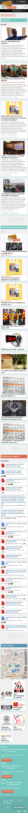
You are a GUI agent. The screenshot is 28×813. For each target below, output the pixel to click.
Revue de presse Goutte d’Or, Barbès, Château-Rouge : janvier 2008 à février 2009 (16, 627)
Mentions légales (8, 802)
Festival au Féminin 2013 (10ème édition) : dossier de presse (14, 465)
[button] (16, 654)
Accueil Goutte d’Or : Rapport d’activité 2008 (16, 618)
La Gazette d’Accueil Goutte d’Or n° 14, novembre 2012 (16, 480)
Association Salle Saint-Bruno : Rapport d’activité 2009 (13, 611)
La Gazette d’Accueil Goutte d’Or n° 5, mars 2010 (15, 587)
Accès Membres (7, 803)
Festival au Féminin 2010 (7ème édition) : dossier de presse (14, 603)
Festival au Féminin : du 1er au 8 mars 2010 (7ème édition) (15, 596)
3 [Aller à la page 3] (16, 219)
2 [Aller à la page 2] (13, 219)
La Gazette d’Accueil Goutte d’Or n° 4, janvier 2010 (15, 579)
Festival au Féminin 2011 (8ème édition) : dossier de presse (14, 547)
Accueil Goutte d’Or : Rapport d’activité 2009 (16, 562)
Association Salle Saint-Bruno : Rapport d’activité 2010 (13, 556)
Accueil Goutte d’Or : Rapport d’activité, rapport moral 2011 (13, 471)
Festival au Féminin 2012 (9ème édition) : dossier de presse (14, 488)
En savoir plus (8, 791)
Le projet (19, 800)
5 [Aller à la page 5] (22, 219)
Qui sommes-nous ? (8, 800)
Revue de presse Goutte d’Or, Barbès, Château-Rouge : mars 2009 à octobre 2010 (16, 572)
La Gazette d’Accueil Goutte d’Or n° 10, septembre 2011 (16, 532)
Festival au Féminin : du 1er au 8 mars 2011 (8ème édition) (15, 541)
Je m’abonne (7, 776)
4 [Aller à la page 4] (19, 219)
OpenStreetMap (19, 678)
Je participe (7, 760)
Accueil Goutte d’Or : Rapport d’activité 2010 (16, 524)
